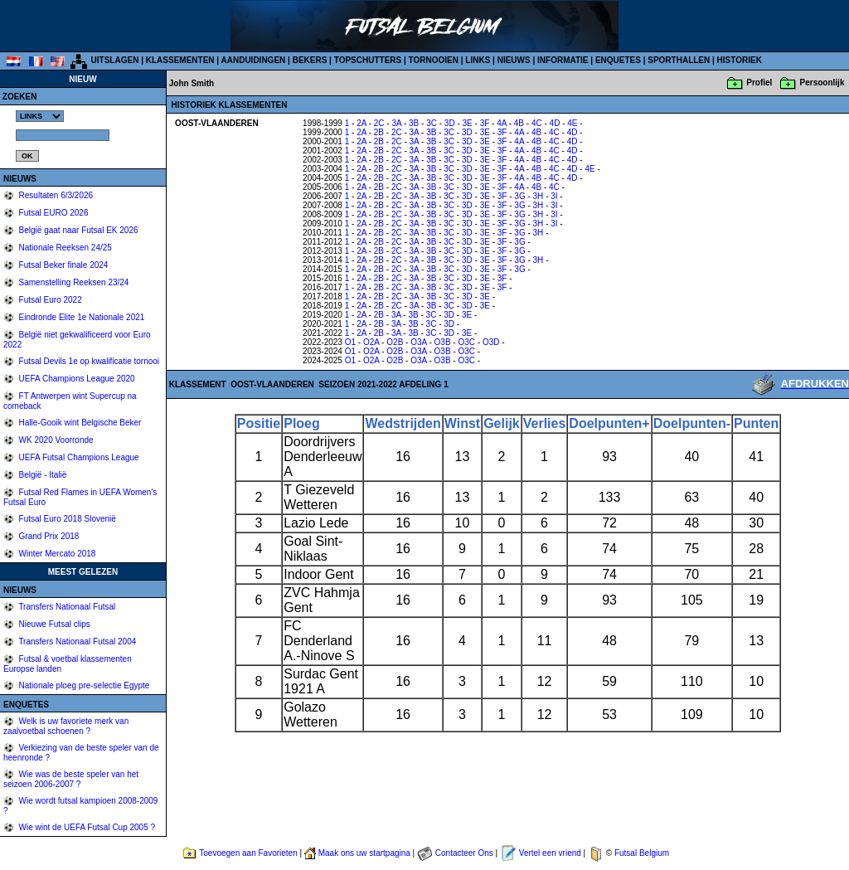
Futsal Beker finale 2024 (63, 265)
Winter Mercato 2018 (56, 553)
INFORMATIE (562, 60)
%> (40, 116)
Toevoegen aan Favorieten (248, 853)
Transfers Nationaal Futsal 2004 (77, 641)
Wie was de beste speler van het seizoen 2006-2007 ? (70, 779)
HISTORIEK (739, 60)
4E (572, 123)
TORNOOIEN (433, 60)
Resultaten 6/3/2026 (55, 195)
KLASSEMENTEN (180, 60)
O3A (418, 342)
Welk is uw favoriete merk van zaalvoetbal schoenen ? (66, 726)
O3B (442, 342)
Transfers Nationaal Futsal (66, 606)
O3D (491, 342)
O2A (371, 342)
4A (502, 123)
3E (468, 123)
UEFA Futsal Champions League (78, 457)
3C (431, 123)
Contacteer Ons (464, 853)
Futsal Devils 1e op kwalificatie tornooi (88, 361)
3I (554, 196)
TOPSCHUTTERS (368, 60)
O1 (350, 342)
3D (449, 123)
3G (519, 196)
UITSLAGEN (115, 60)
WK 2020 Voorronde (55, 440)
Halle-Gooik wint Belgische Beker (79, 422)
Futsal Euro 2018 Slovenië (66, 518)
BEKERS (310, 60)
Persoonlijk (822, 82)
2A (361, 123)
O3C (466, 342)
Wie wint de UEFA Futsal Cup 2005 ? (86, 827)
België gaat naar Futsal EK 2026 (77, 230)
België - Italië (42, 474)
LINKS (477, 60)
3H (538, 196)
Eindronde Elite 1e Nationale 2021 (81, 317)
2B (379, 132)
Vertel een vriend (550, 853)
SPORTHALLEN (679, 60)
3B (414, 123)
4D (555, 123)
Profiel (759, 82)
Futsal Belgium (641, 853)
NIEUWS (514, 60)
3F (485, 123)
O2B (394, 342)
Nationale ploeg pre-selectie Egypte (83, 685)
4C (536, 123)
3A (396, 123)
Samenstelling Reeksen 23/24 (73, 282)
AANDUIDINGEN (253, 60)
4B (519, 123)
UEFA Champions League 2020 (76, 378)
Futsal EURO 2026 (53, 212)
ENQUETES (618, 60)
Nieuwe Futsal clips (53, 624)
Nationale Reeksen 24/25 (64, 247)
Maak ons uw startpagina (364, 853)
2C (379, 123)
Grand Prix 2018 (48, 536)
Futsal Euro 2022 (49, 299)
